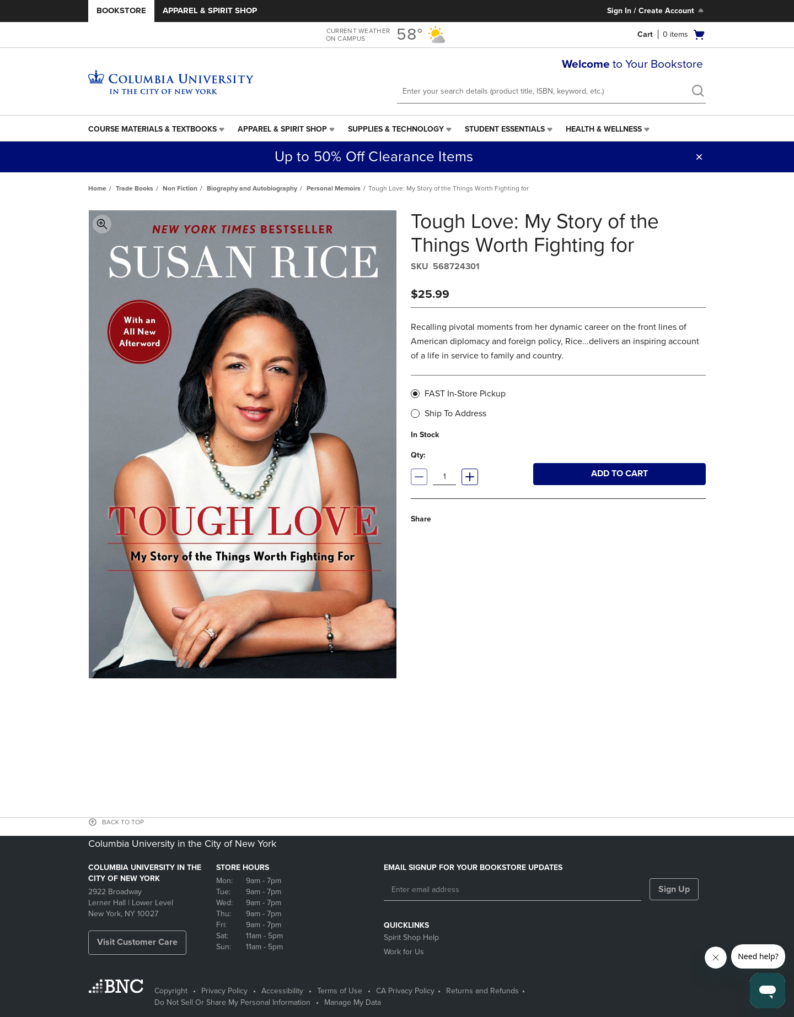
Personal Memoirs (334, 188)
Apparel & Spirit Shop (210, 10)
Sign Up (674, 889)
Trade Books (134, 188)
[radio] (415, 393)
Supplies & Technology (396, 129)
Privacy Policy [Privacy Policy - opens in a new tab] (224, 991)
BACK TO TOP (123, 822)
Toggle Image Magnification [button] (102, 224)
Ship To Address (452, 413)
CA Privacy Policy (405, 991)
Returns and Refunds (482, 991)
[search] (697, 92)
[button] (667, 34)
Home (97, 188)
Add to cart (619, 473)
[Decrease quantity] (419, 477)
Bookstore (121, 10)
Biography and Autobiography (252, 188)
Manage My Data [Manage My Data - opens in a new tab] (352, 1002)
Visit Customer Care (137, 942)
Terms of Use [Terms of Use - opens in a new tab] (339, 991)
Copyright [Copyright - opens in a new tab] (170, 991)
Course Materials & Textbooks (152, 129)
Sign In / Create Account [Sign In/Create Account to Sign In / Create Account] (656, 10)
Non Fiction (180, 188)
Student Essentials (505, 129)
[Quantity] (444, 477)
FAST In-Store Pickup (462, 393)
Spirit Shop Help (411, 937)
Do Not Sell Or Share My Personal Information (232, 1002)
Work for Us (404, 951)
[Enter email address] (512, 890)
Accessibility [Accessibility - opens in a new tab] (282, 991)
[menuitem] (157, 129)
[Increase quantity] (470, 477)
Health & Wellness (604, 129)
